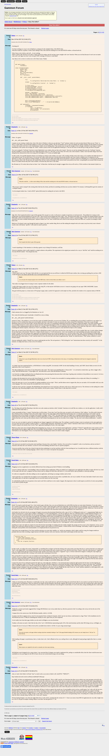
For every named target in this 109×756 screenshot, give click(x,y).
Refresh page (45, 28)
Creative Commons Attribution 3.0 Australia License (34, 740)
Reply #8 (13, 415)
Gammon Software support (16, 753)
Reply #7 (14, 362)
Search (18, 1)
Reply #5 (14, 278)
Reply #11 (14, 512)
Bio (23, 35)
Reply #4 (14, 245)
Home (3, 1)
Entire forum (8, 21)
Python (25, 21)
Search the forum (47, 732)
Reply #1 (13, 140)
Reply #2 (14, 184)
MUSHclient (17, 21)
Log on (96, 4)
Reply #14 (14, 682)
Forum (25, 1)
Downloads (10, 1)
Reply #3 (13, 218)
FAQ (103, 6)
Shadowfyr (31, 143)
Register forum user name (94, 6)
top (103, 736)
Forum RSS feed (8, 754)
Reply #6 (13, 319)
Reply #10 (14, 473)
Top (12, 132)
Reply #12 (14, 590)
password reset (12, 15)
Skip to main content (7, 4)
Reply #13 (14, 617)
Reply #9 (14, 451)
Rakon (31, 42)
